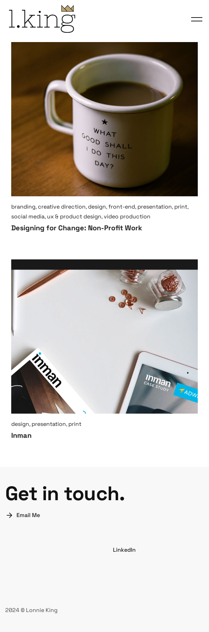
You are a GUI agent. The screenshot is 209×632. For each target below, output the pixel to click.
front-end (121, 206)
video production (127, 216)
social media (28, 216)
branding (23, 206)
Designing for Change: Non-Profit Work (76, 227)
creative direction (62, 206)
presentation (154, 206)
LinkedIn (124, 549)
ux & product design (74, 216)
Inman (21, 435)
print (180, 206)
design (97, 206)
